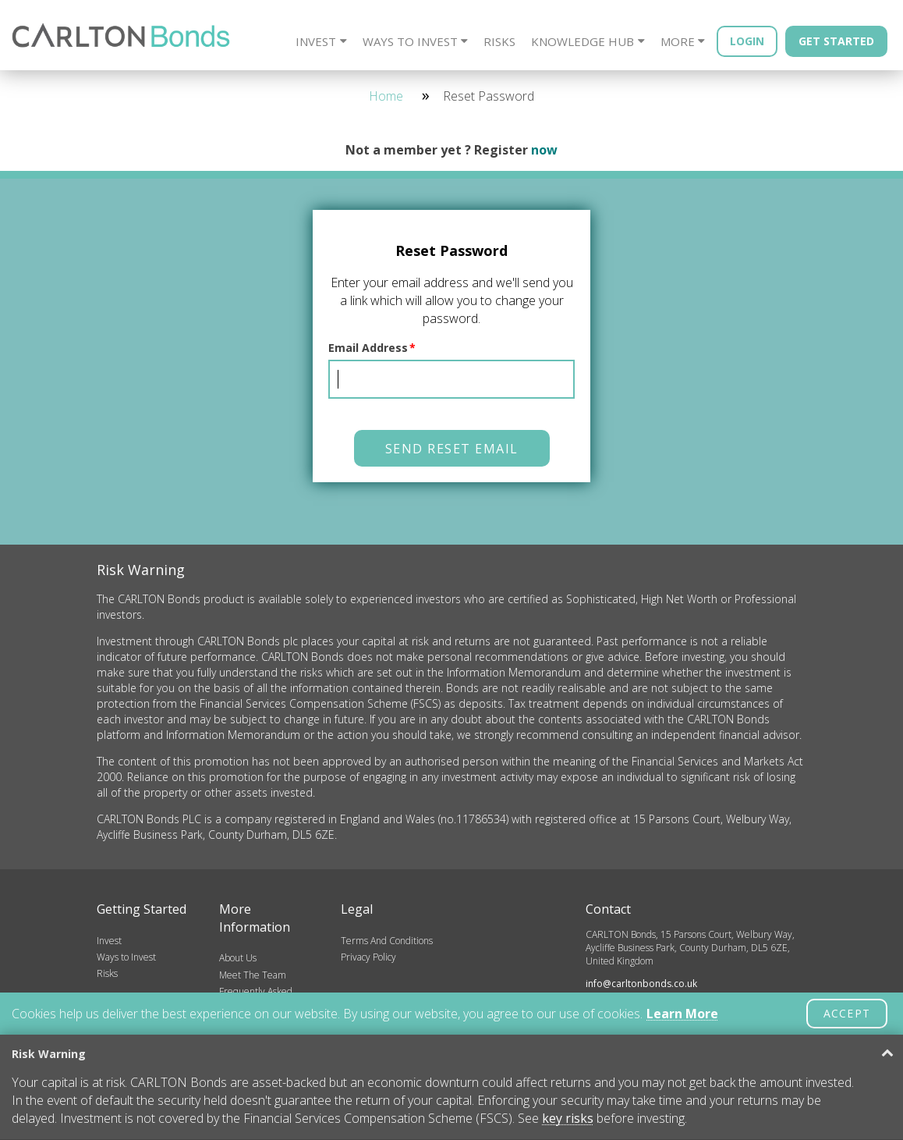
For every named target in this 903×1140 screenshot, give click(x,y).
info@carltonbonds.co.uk (641, 983)
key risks (567, 1118)
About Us (238, 957)
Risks (499, 41)
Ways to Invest (410, 41)
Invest (316, 41)
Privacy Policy (368, 957)
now (544, 149)
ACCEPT (846, 1013)
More (677, 41)
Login (747, 41)
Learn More (682, 1013)
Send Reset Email (452, 448)
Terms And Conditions (387, 940)
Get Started (836, 41)
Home (386, 96)
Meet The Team (252, 975)
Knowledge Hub (582, 41)
